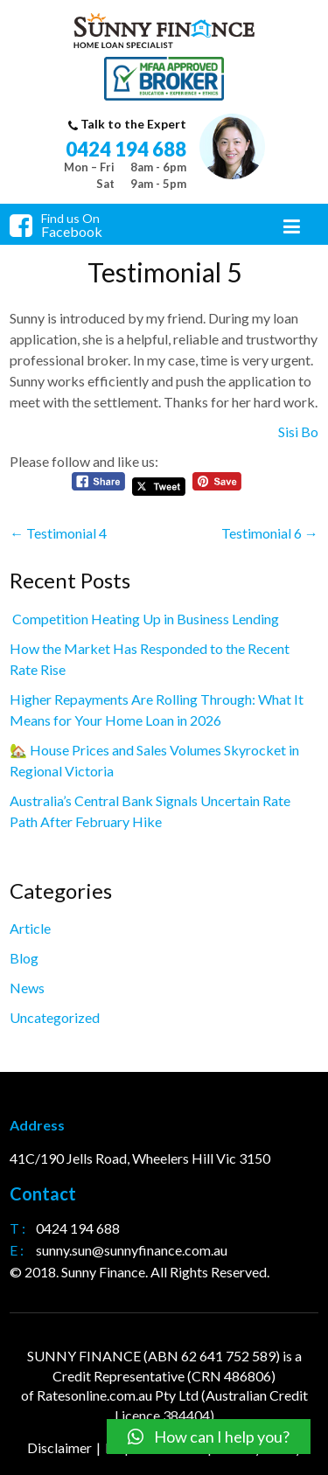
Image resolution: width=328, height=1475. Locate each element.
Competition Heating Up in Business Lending (144, 618)
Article (30, 928)
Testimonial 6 (269, 533)
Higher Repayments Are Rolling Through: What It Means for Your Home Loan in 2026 (157, 709)
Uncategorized (55, 1017)
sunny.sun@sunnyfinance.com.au (131, 1250)
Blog (24, 958)
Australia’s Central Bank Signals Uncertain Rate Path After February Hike (150, 811)
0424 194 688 (126, 149)
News (27, 987)
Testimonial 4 (58, 533)
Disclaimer (59, 1447)
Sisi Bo (298, 431)
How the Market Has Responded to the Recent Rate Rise (150, 659)
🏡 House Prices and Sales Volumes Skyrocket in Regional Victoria (154, 760)
